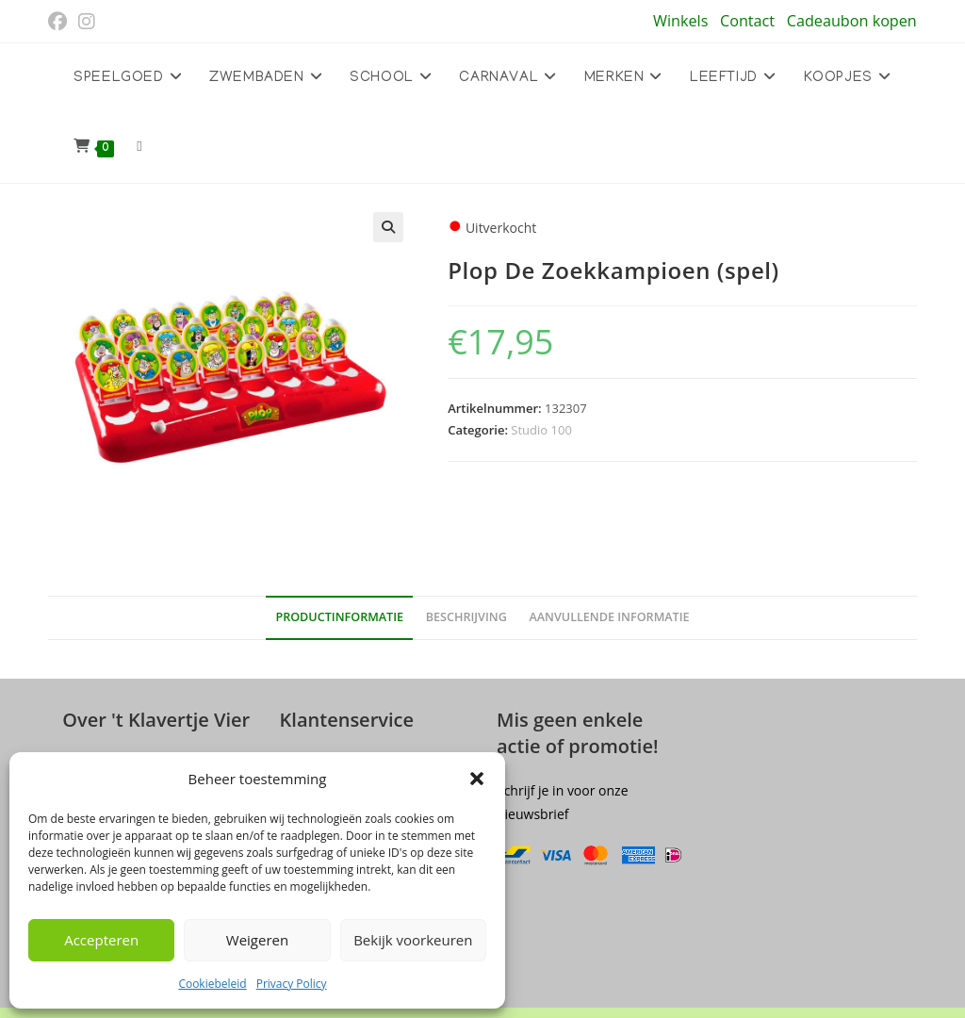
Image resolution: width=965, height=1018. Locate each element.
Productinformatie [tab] (339, 617)
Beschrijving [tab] (466, 617)
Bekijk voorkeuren (412, 939)
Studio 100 (541, 429)
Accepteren (101, 939)
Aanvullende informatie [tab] (609, 617)
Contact (747, 20)
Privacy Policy (291, 984)
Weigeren (257, 939)
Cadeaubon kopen (852, 20)
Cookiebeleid (212, 984)
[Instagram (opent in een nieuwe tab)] (87, 21)
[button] (476, 778)
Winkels (680, 20)
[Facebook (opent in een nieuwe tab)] (60, 21)
